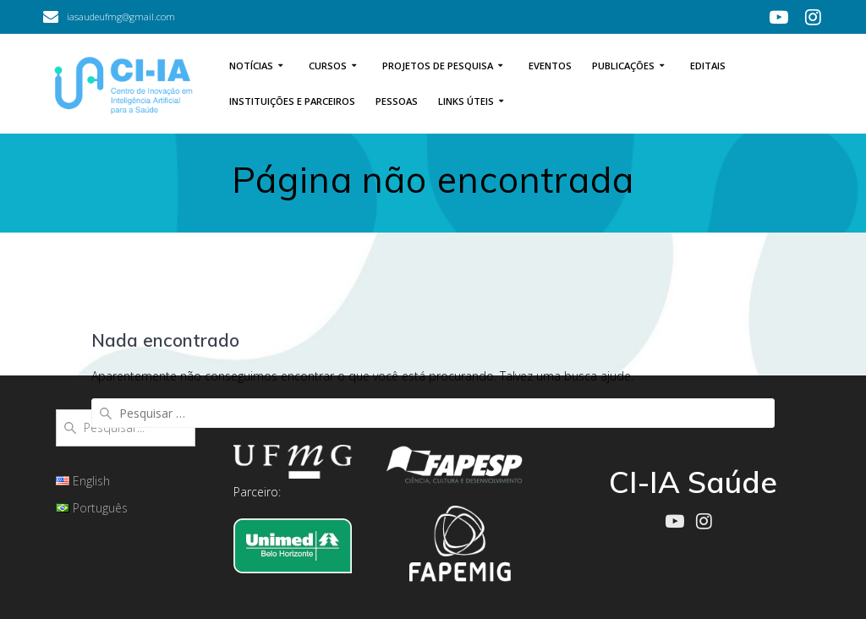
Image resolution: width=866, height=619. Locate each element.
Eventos (550, 65)
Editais (708, 65)
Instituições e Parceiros (292, 101)
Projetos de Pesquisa (437, 65)
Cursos (328, 65)
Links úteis (466, 101)
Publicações (623, 65)
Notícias (251, 65)
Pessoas (396, 101)
